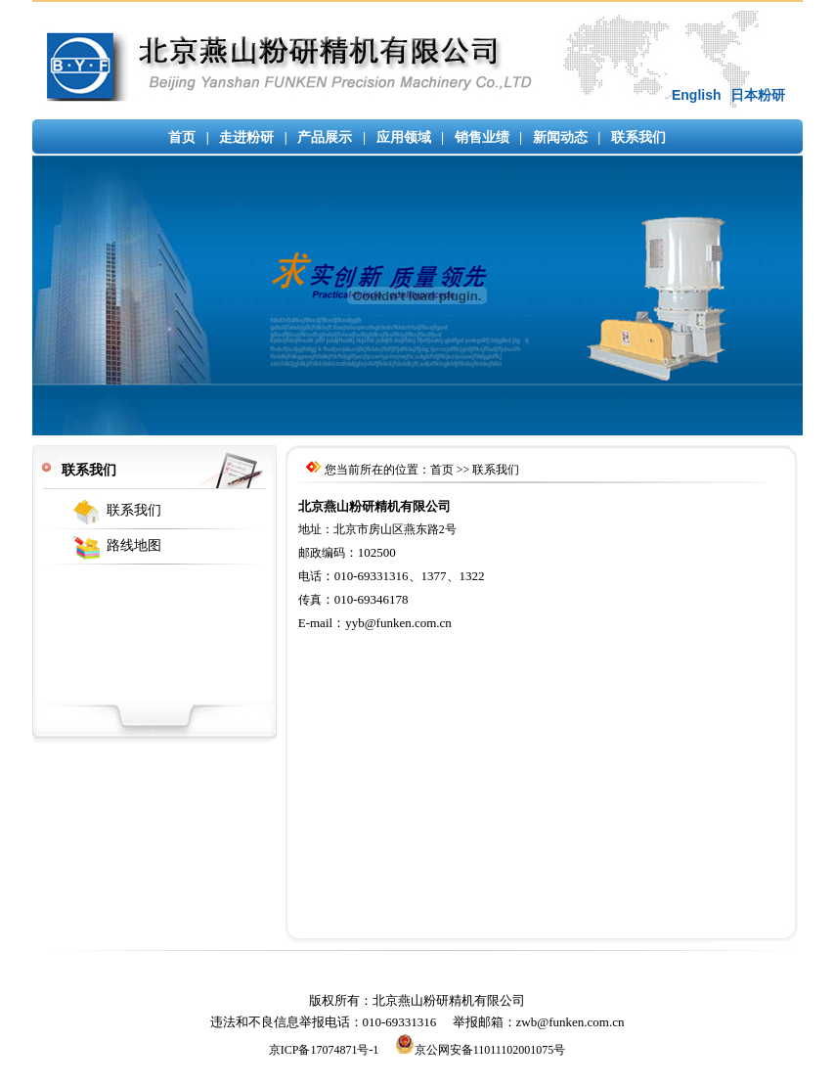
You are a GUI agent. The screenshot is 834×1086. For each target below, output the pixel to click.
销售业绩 (482, 137)
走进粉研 (246, 137)
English (697, 95)
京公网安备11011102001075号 (480, 1050)
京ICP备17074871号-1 (324, 1050)
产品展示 (324, 137)
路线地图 (134, 545)
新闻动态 (560, 137)
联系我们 (638, 137)
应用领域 (403, 137)
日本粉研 (757, 95)
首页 (182, 137)
